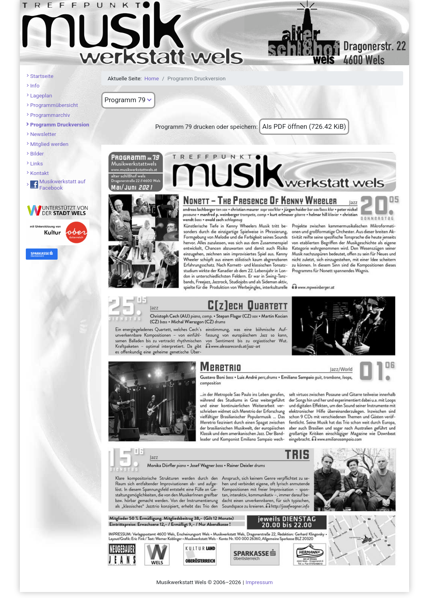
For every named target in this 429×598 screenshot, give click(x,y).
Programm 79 (124, 100)
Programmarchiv (50, 115)
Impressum (258, 582)
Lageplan (41, 95)
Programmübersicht (54, 105)
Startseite (41, 76)
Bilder (37, 153)
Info (35, 85)
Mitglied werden (49, 144)
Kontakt (39, 173)
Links (36, 163)
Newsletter (43, 134)
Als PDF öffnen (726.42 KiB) (304, 126)
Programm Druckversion (59, 124)
